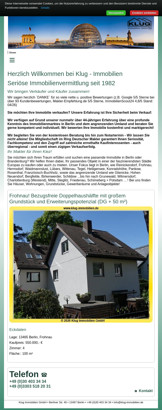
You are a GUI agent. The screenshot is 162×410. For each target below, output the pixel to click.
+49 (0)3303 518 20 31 (30, 386)
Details (45, 7)
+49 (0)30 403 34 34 (27, 381)
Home (12, 52)
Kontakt (146, 391)
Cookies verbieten (144, 12)
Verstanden (116, 12)
